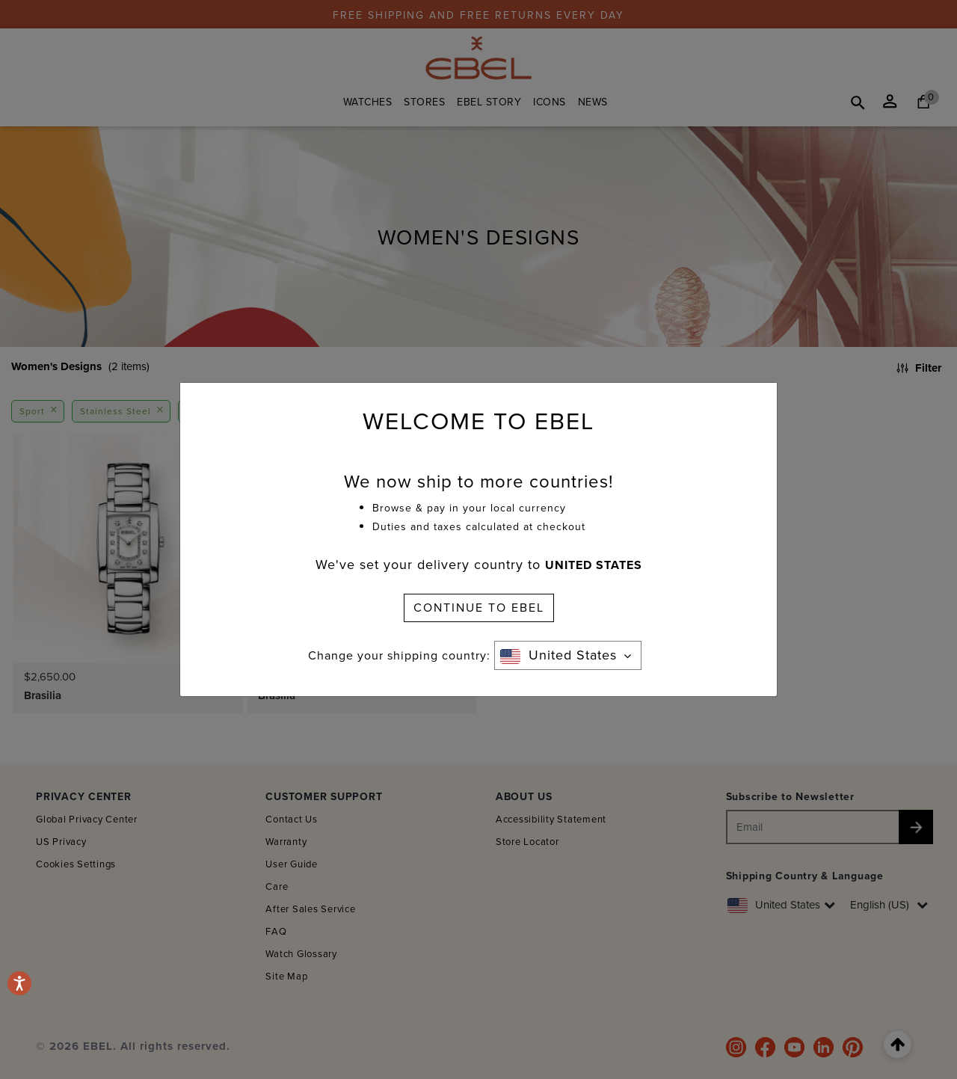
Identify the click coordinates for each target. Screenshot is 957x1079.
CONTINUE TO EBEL (478, 607)
